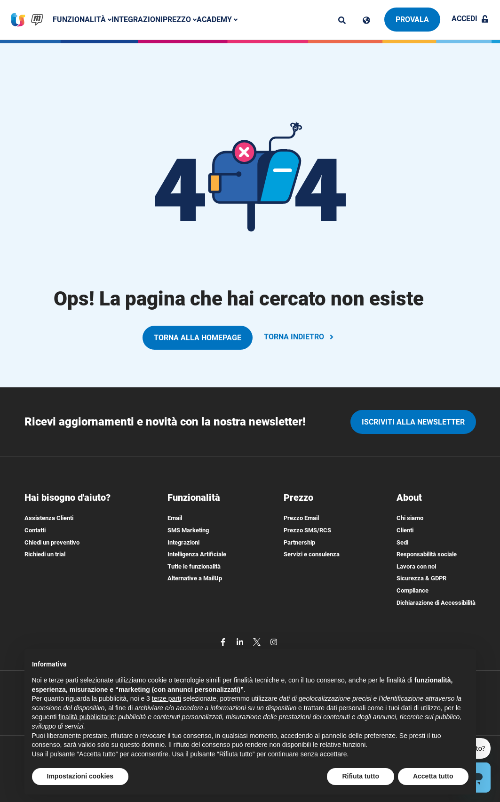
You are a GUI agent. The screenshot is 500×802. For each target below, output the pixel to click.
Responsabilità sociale (427, 554)
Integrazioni (139, 19)
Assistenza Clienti (48, 517)
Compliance (413, 590)
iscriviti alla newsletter (413, 421)
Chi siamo (410, 517)
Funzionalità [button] (84, 19)
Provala (412, 19)
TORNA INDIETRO (299, 336)
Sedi (402, 542)
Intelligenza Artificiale (196, 554)
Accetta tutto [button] (433, 776)
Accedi (470, 18)
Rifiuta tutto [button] (360, 776)
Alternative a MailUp (194, 578)
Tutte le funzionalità (194, 566)
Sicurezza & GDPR (421, 578)
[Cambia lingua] (366, 20)
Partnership (299, 542)
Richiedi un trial (44, 554)
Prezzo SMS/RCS (307, 530)
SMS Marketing (188, 530)
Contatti (35, 530)
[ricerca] (342, 20)
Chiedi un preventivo (51, 542)
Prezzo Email (301, 517)
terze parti (166, 698)
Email (174, 517)
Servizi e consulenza (312, 554)
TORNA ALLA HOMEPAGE (197, 337)
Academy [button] (218, 19)
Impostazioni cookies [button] (80, 776)
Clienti (405, 530)
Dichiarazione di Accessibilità (436, 602)
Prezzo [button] (181, 19)
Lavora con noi (416, 566)
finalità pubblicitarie (86, 717)
